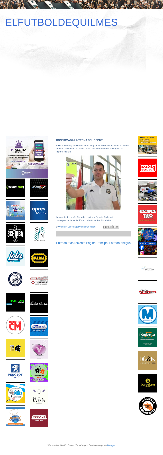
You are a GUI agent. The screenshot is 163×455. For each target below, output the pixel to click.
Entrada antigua (120, 243)
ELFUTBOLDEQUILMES (61, 22)
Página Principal (97, 243)
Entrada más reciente (70, 243)
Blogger (111, 445)
